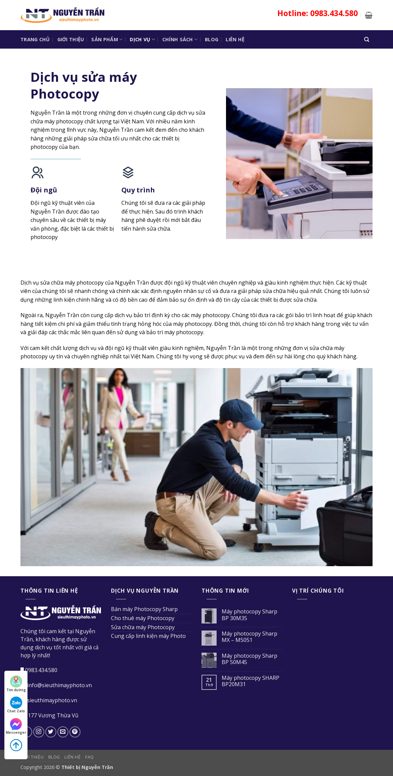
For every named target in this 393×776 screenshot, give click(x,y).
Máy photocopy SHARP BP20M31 (250, 681)
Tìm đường (16, 683)
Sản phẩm (106, 39)
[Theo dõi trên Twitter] (50, 731)
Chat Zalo (16, 705)
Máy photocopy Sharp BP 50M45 (249, 659)
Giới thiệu (70, 39)
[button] (369, 15)
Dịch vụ (142, 39)
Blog (211, 39)
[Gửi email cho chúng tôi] (62, 731)
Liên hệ (235, 39)
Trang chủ (35, 39)
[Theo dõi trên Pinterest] (74, 731)
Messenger (16, 726)
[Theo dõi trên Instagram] (38, 731)
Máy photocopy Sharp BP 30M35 (249, 614)
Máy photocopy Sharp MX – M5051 (249, 637)
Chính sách (180, 39)
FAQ (89, 757)
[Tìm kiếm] (366, 39)
